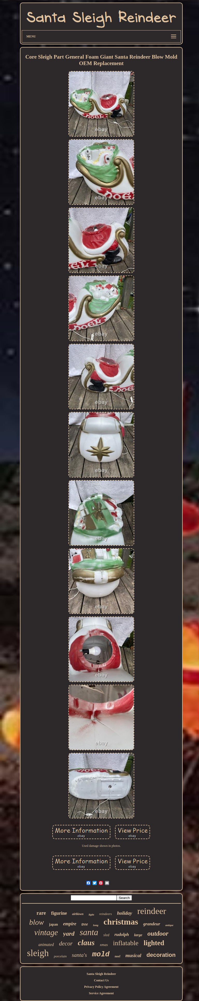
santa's (79, 955)
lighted (154, 943)
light (91, 914)
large (138, 935)
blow (36, 922)
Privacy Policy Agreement (101, 987)
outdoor (157, 933)
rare (41, 913)
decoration (160, 955)
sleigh (38, 953)
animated (46, 944)
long (95, 925)
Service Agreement (101, 993)
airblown (77, 914)
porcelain (60, 956)
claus (86, 942)
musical (133, 955)
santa (89, 932)
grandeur (151, 923)
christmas (121, 921)
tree (84, 924)
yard (69, 933)
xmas (104, 945)
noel (117, 956)
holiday (124, 913)
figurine (59, 913)
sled (106, 935)
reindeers (105, 914)
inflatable (125, 943)
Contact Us (101, 980)
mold (100, 954)
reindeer (151, 911)
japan (53, 924)
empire (69, 923)
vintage (46, 932)
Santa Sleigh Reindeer (101, 974)
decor (66, 943)
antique (169, 925)
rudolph (122, 934)
